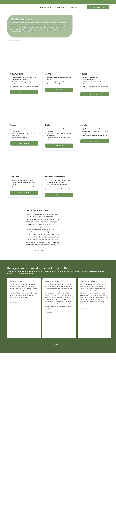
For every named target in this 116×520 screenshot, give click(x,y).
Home (9, 40)
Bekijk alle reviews (57, 344)
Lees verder (13, 302)
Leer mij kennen (39, 251)
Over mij (72, 7)
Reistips (59, 7)
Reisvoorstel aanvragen (97, 7)
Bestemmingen (44, 7)
